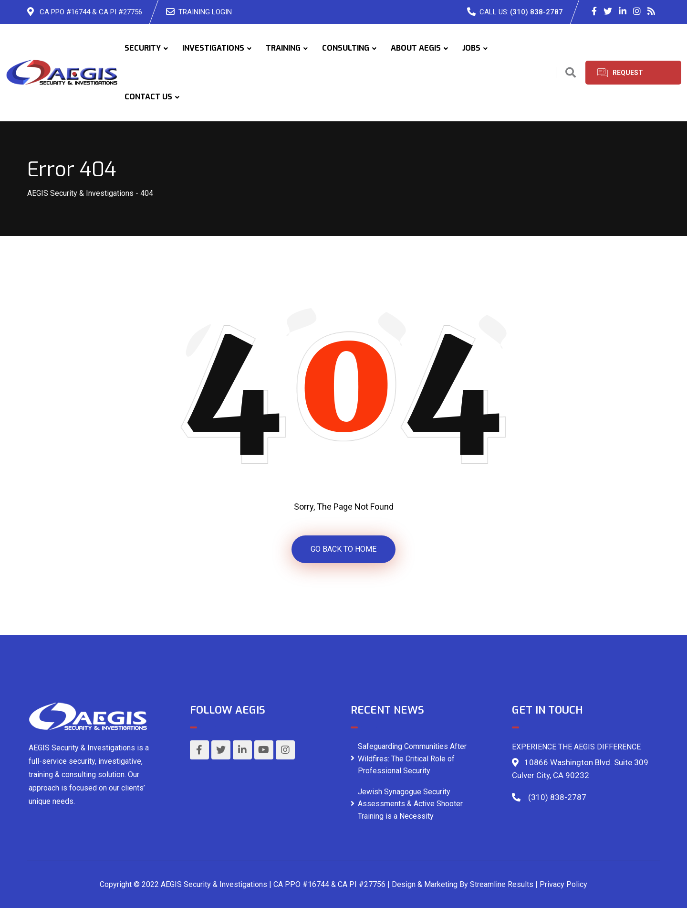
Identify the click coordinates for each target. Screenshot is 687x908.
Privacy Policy (563, 884)
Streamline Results (501, 884)
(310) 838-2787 (536, 12)
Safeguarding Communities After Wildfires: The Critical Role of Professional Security (412, 758)
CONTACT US (148, 97)
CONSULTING (345, 48)
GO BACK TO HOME (343, 549)
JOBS (471, 48)
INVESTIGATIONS (213, 48)
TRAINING (283, 48)
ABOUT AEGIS (416, 48)
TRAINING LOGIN (205, 12)
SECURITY (143, 48)
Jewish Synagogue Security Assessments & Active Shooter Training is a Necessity (410, 804)
